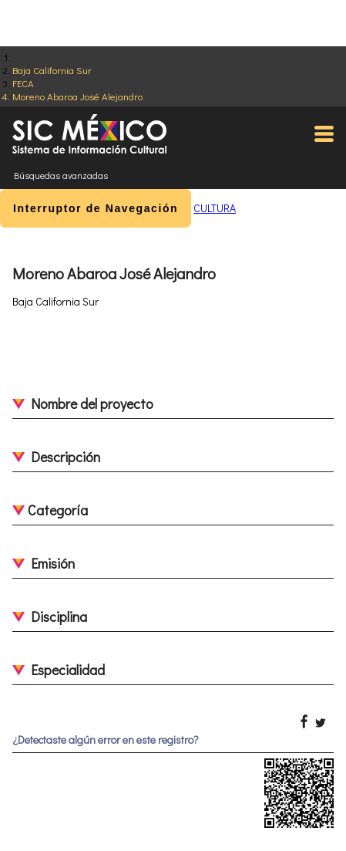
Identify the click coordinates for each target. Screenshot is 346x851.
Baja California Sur (52, 69)
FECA (23, 82)
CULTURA (214, 208)
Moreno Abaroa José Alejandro (77, 96)
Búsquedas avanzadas (61, 175)
